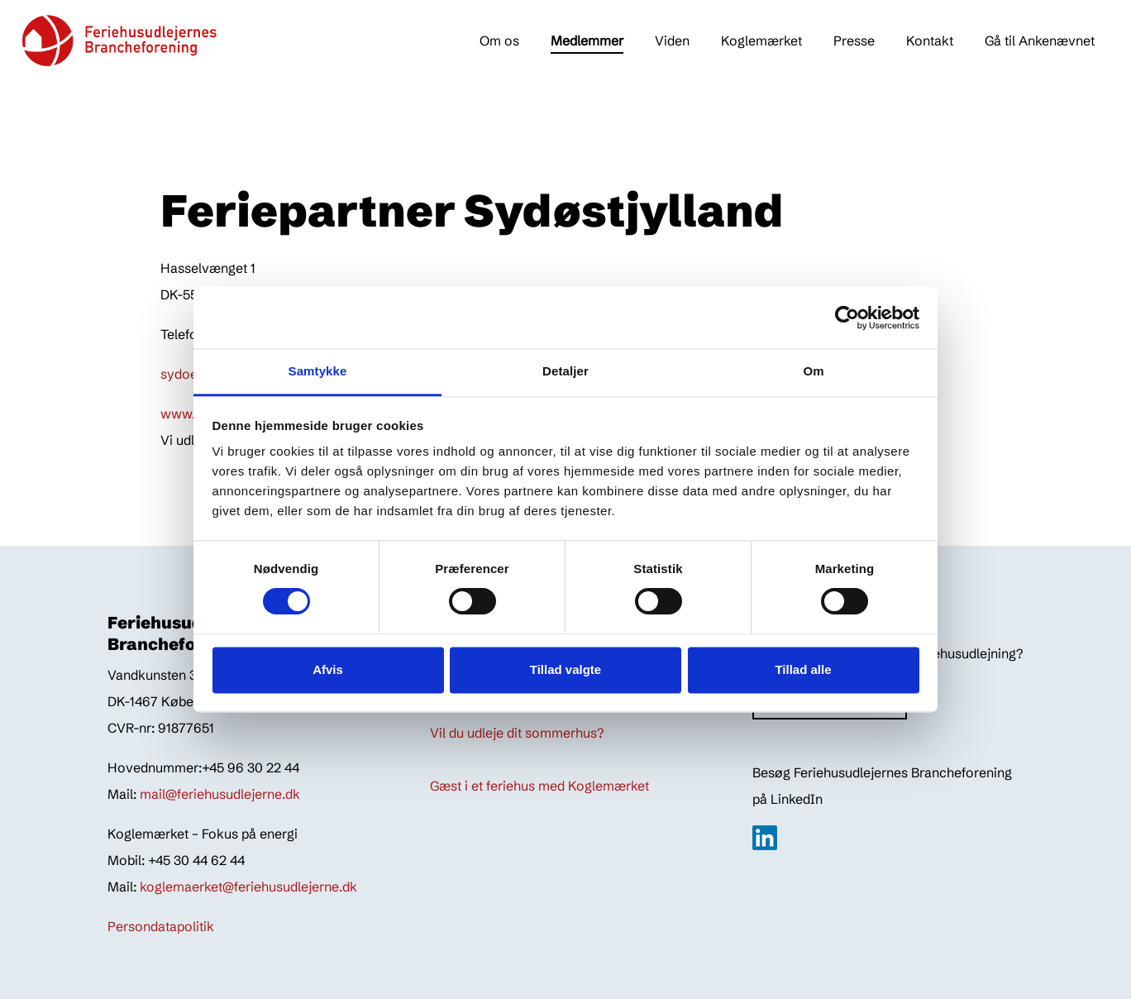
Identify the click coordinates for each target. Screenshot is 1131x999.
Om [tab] (813, 371)
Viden (672, 40)
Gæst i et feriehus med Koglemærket (539, 785)
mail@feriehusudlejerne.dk (220, 794)
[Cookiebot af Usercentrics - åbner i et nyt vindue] (847, 317)
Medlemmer (587, 40)
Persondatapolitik (160, 926)
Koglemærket (761, 40)
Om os (499, 40)
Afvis (328, 669)
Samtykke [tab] (318, 371)
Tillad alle (803, 669)
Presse (854, 40)
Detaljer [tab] (565, 371)
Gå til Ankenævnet (1040, 40)
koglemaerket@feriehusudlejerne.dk (248, 886)
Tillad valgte (565, 669)
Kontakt (929, 40)
